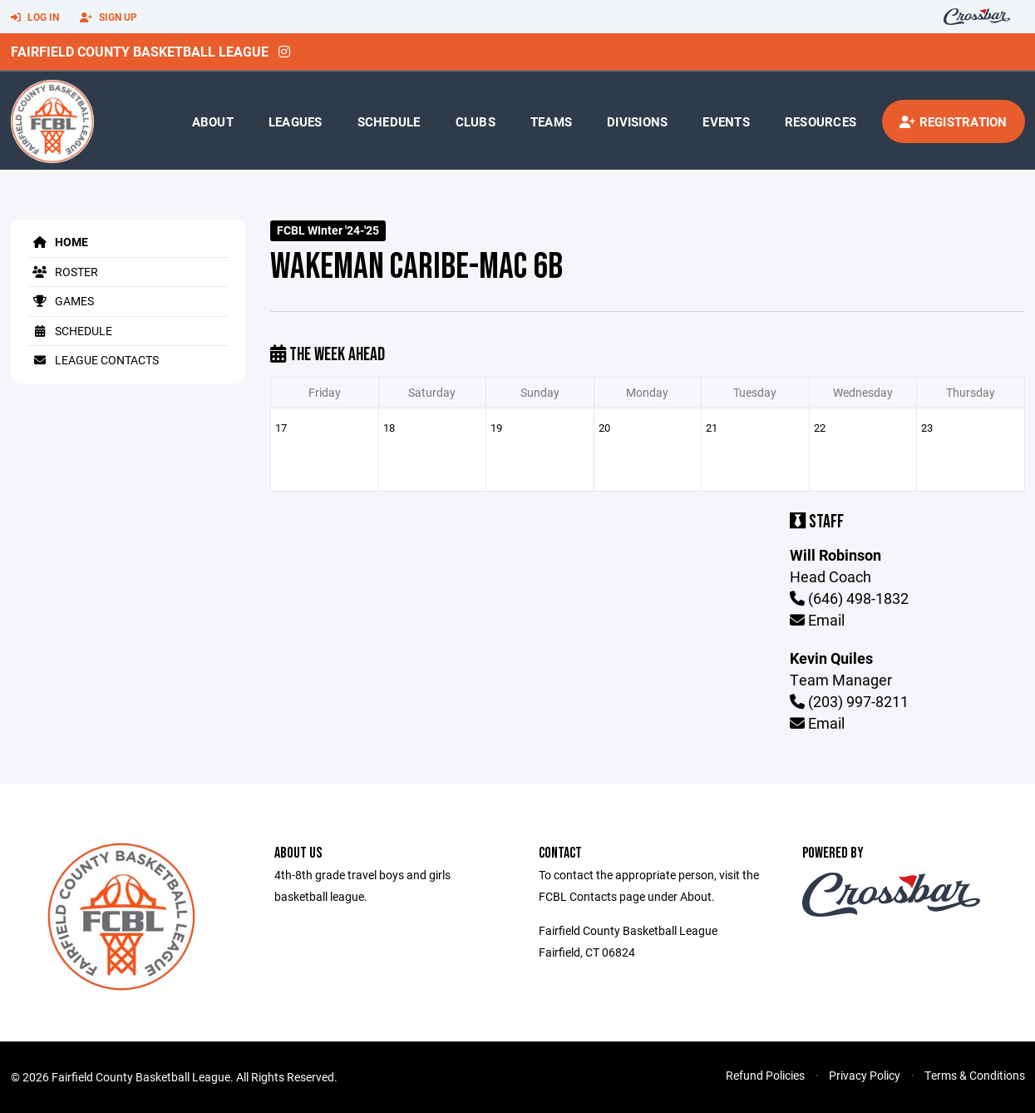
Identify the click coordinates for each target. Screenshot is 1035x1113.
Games (60, 301)
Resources (820, 121)
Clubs (475, 121)
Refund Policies (765, 1075)
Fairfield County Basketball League (140, 51)
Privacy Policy (864, 1075)
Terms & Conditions (974, 1075)
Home (57, 242)
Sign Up (108, 17)
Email (817, 620)
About (213, 121)
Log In (35, 17)
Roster (62, 271)
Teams (551, 121)
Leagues (296, 121)
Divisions (637, 121)
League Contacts (93, 360)
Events (726, 121)
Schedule (389, 121)
